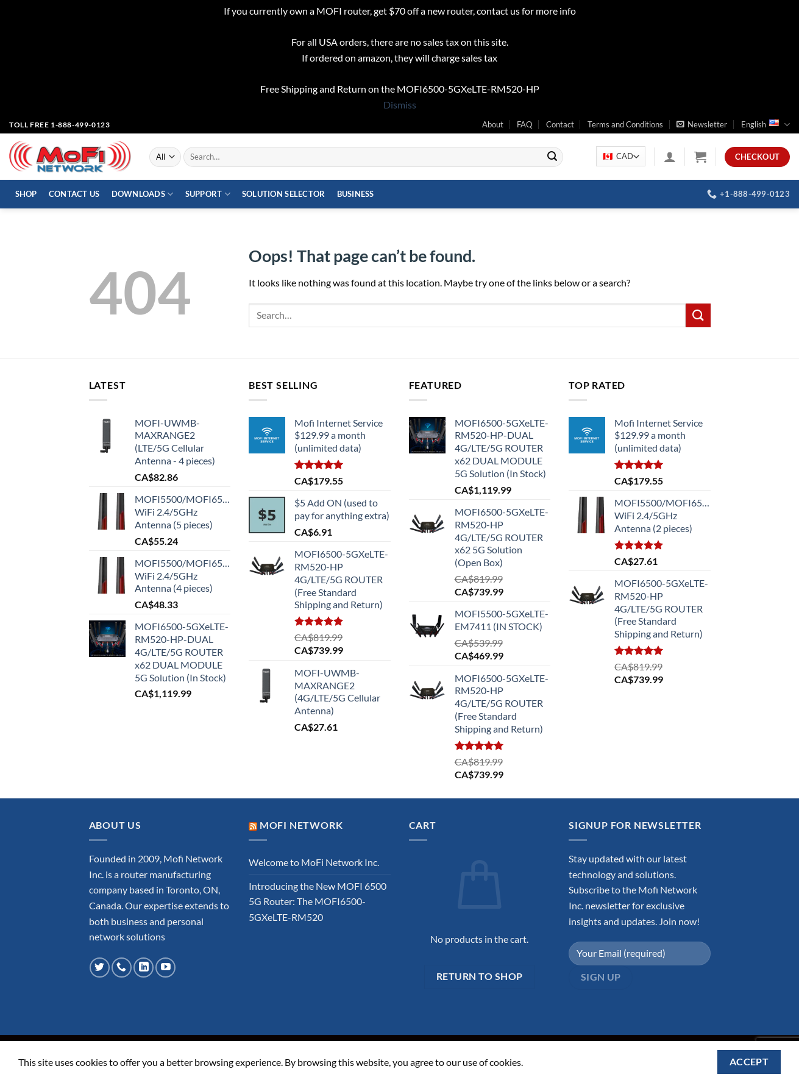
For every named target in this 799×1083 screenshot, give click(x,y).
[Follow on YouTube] (165, 967)
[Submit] (552, 156)
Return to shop (479, 976)
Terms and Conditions (625, 124)
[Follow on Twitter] (100, 967)
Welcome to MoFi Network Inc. (314, 862)
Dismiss (399, 104)
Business (355, 194)
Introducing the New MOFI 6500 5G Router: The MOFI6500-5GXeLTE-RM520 (317, 901)
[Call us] (122, 967)
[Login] (670, 156)
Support (207, 194)
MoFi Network (301, 825)
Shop (26, 194)
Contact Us (74, 194)
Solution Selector (283, 194)
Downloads (143, 194)
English (765, 124)
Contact (560, 124)
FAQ (524, 124)
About (492, 124)
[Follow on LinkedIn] (143, 967)
